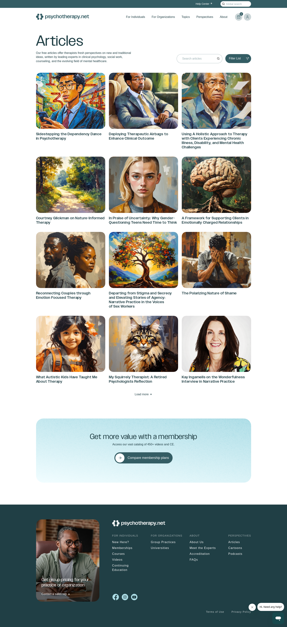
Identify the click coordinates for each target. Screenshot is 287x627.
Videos (117, 559)
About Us (197, 542)
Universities (160, 548)
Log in (247, 17)
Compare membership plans (148, 458)
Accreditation (200, 553)
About (224, 16)
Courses (118, 553)
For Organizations (163, 16)
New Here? (120, 542)
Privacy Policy (241, 611)
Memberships (122, 548)
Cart (238, 15)
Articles (234, 542)
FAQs (194, 559)
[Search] (223, 3)
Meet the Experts (203, 548)
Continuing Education (120, 567)
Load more (142, 394)
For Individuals (135, 16)
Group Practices (163, 542)
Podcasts (235, 553)
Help (204, 3)
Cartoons (235, 548)
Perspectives (204, 16)
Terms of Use (215, 611)
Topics (186, 16)
